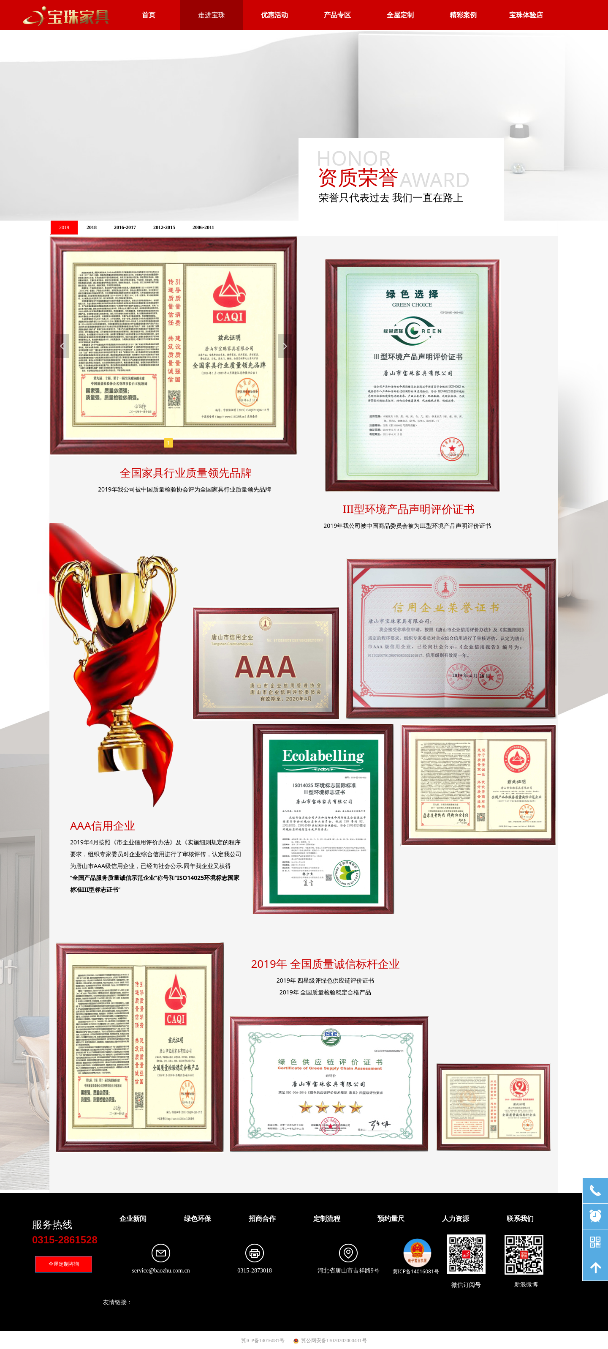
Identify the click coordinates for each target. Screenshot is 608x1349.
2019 (64, 227)
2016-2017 (125, 227)
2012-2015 (164, 227)
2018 (92, 227)
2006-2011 (203, 227)
